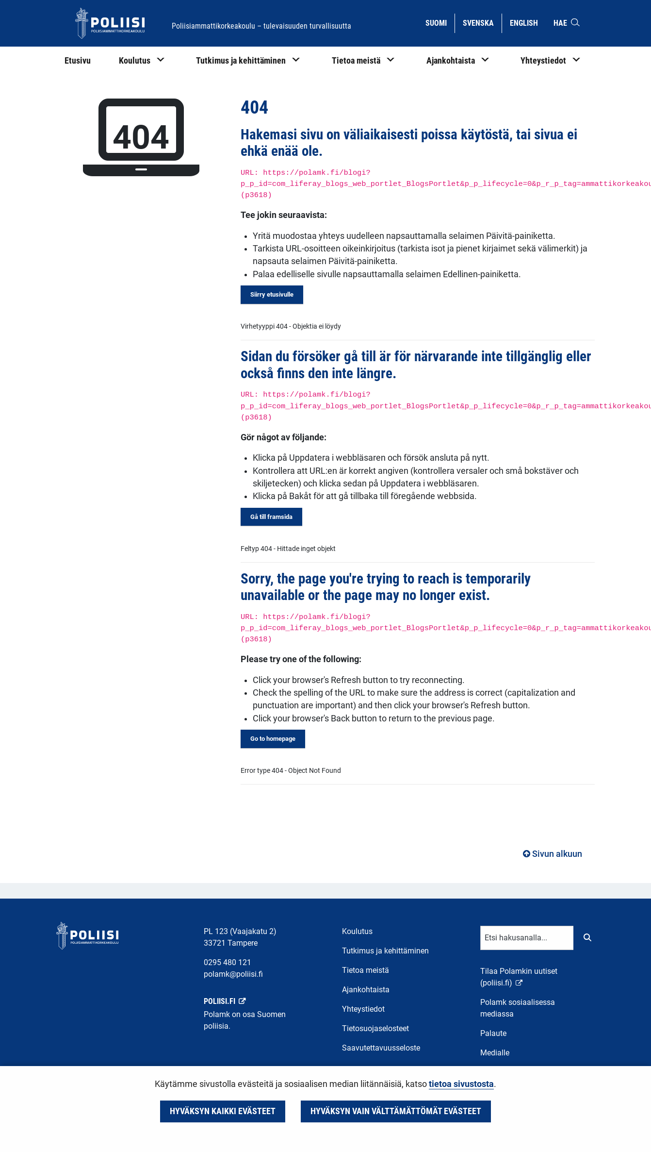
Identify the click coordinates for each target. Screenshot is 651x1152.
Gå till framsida (271, 516)
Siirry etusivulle (271, 294)
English (527, 22)
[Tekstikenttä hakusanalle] (527, 938)
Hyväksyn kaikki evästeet (223, 1111)
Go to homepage (272, 738)
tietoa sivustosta (461, 1084)
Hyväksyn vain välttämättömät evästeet (395, 1111)
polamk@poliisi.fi (233, 974)
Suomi (440, 22)
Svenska (482, 22)
